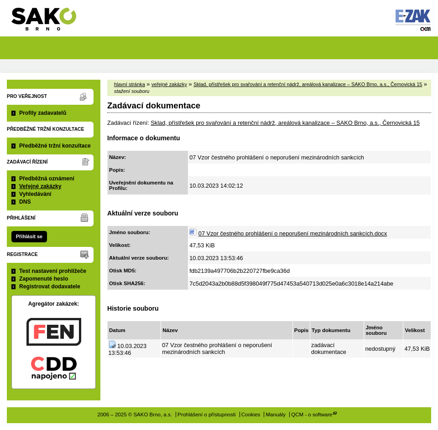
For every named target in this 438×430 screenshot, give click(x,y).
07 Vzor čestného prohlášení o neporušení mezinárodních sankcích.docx (292, 233)
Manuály (276, 414)
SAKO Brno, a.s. (49, 22)
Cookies (251, 414)
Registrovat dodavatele (49, 286)
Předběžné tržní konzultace (55, 146)
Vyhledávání (35, 194)
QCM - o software (311, 414)
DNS (25, 202)
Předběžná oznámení (46, 178)
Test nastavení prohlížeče (52, 271)
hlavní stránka (129, 84)
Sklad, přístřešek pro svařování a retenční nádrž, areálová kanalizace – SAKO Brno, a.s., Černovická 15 (307, 84)
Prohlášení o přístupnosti (206, 414)
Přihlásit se (29, 236)
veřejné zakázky (169, 84)
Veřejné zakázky (40, 186)
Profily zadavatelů (42, 113)
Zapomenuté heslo (43, 279)
